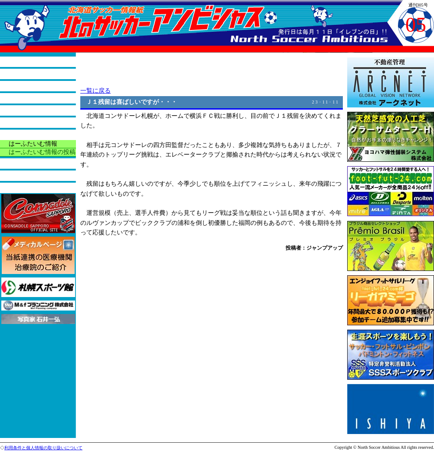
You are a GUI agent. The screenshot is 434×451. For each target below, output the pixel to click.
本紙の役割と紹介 (33, 73)
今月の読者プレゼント (39, 163)
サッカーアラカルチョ (39, 110)
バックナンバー (30, 175)
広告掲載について (33, 187)
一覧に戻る (95, 90)
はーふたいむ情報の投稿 (42, 152)
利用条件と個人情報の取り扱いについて (43, 447)
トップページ (27, 61)
